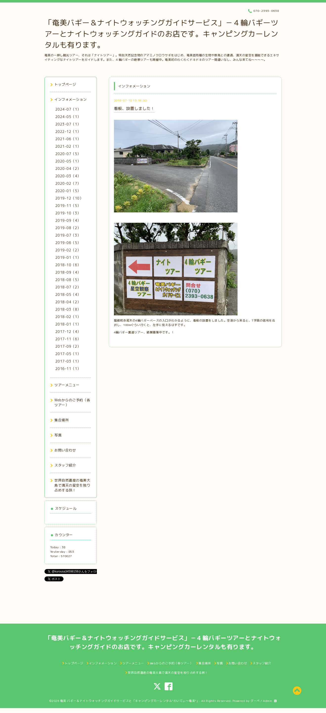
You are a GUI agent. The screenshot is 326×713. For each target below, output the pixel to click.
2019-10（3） (68, 213)
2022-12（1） (68, 131)
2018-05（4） (68, 294)
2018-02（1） (68, 316)
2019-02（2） (68, 250)
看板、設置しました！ (134, 108)
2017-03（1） (68, 361)
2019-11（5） (68, 205)
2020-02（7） (68, 183)
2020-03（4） (68, 176)
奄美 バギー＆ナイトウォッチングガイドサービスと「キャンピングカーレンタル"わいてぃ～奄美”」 (130, 701)
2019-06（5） (68, 242)
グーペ (255, 701)
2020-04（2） (68, 168)
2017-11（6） (68, 339)
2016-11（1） (68, 368)
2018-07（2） (68, 287)
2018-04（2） (68, 302)
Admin (267, 701)
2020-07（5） (68, 153)
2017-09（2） (68, 346)
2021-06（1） (68, 139)
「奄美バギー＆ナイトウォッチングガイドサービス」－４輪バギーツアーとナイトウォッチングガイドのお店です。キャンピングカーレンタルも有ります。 (161, 34)
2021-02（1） (68, 146)
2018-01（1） (68, 324)
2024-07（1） (68, 109)
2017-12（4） (68, 331)
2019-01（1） (68, 257)
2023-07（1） (68, 124)
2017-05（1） (68, 353)
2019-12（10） (69, 198)
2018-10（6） (68, 265)
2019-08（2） (68, 227)
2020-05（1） (68, 161)
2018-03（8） (68, 309)
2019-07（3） (68, 235)
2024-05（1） (68, 116)
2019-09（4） (68, 220)
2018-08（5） (68, 279)
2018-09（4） (68, 272)
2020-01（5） (68, 190)
